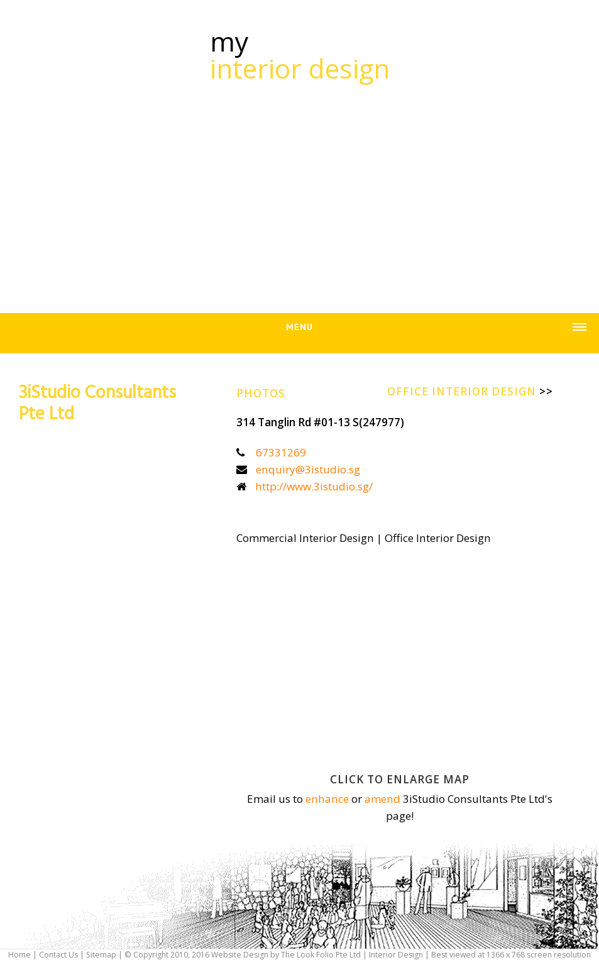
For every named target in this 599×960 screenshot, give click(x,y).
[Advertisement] (300, 190)
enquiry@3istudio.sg (308, 469)
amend (382, 799)
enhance (327, 799)
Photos (260, 393)
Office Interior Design (470, 391)
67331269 (281, 452)
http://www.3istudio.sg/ (314, 486)
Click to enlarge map (400, 779)
